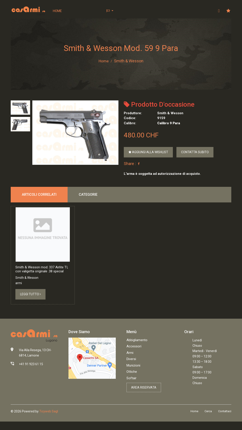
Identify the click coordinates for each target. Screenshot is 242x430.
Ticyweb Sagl (48, 420)
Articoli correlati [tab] (39, 195)
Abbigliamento (136, 348)
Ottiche (131, 380)
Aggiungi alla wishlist (148, 152)
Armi (129, 361)
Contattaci (224, 419)
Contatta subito (195, 152)
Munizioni (133, 374)
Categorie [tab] (88, 195)
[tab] (20, 107)
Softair (131, 387)
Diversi (131, 367)
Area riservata (143, 396)
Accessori (133, 355)
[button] (110, 11)
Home (57, 11)
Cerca (208, 419)
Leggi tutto (30, 302)
